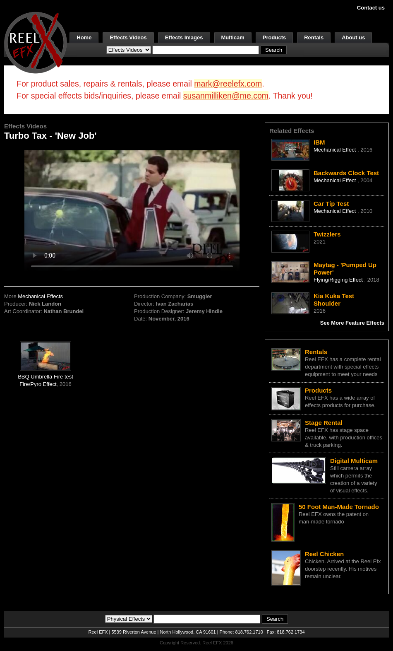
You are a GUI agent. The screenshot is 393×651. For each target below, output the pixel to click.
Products (274, 37)
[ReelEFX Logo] (35, 42)
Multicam (232, 37)
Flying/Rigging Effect (339, 280)
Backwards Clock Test (346, 172)
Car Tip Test (331, 203)
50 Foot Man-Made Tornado (339, 506)
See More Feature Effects (352, 323)
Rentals (314, 37)
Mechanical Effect (335, 150)
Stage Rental (324, 422)
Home (84, 37)
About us (353, 37)
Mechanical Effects (40, 296)
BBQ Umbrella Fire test (45, 377)
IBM (319, 142)
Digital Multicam (354, 460)
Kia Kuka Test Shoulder (334, 299)
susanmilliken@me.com (225, 95)
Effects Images (184, 37)
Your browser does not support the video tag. (132, 210)
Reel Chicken (324, 553)
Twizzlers (327, 234)
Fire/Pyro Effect (37, 384)
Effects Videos (128, 37)
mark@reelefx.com (228, 83)
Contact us (371, 8)
